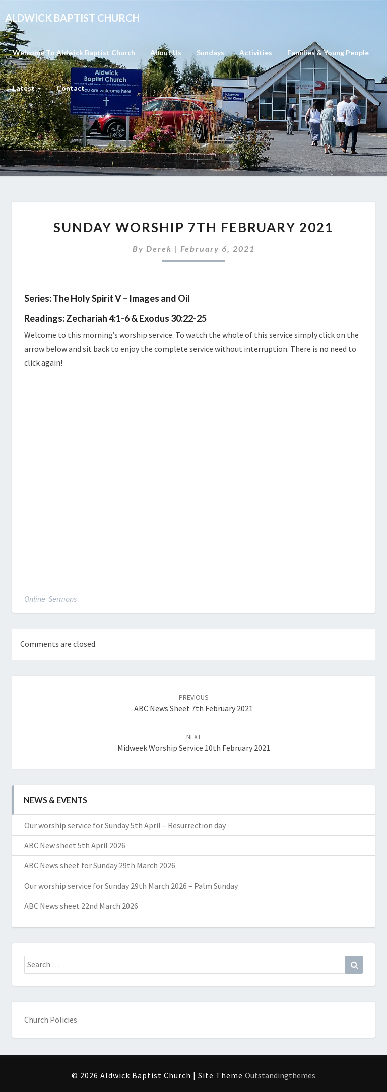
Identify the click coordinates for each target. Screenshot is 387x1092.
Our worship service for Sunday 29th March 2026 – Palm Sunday (131, 886)
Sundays (210, 52)
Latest (27, 88)
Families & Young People (328, 52)
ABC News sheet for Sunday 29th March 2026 (99, 865)
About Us (165, 52)
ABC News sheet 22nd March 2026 (81, 906)
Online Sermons (50, 599)
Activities (255, 52)
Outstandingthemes (280, 1075)
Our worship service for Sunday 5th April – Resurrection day (125, 825)
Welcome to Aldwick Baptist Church (74, 52)
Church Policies (50, 1019)
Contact (70, 88)
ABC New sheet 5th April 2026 (74, 845)
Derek (159, 248)
